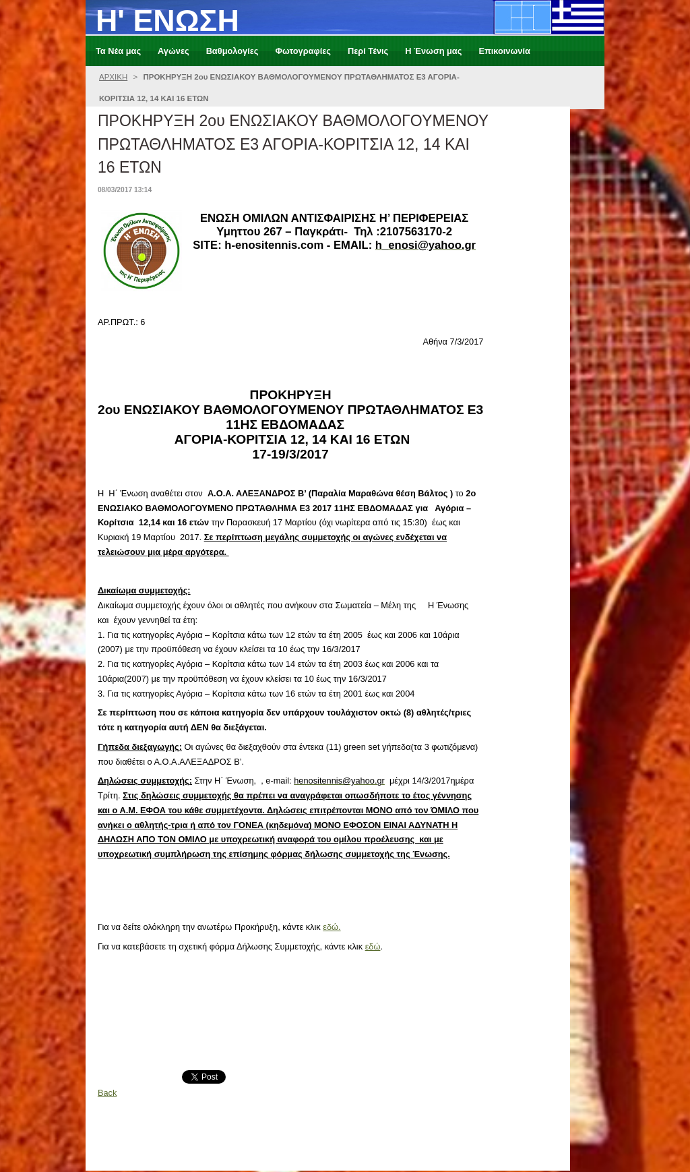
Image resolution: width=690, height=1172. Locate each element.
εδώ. (331, 927)
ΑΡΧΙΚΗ (113, 77)
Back (107, 1093)
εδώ (373, 946)
